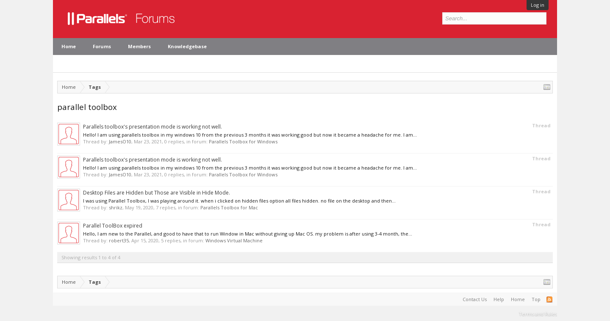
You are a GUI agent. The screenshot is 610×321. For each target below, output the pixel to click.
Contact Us (475, 299)
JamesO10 (120, 141)
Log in (537, 5)
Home (68, 46)
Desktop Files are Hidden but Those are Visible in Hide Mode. (156, 192)
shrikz (115, 207)
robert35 (119, 240)
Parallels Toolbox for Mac (229, 207)
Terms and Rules (538, 313)
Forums (102, 46)
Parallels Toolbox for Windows (243, 141)
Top (536, 299)
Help (499, 299)
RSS (549, 299)
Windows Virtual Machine (234, 240)
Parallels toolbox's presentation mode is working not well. (152, 126)
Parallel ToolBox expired (112, 225)
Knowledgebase (187, 46)
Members (139, 46)
